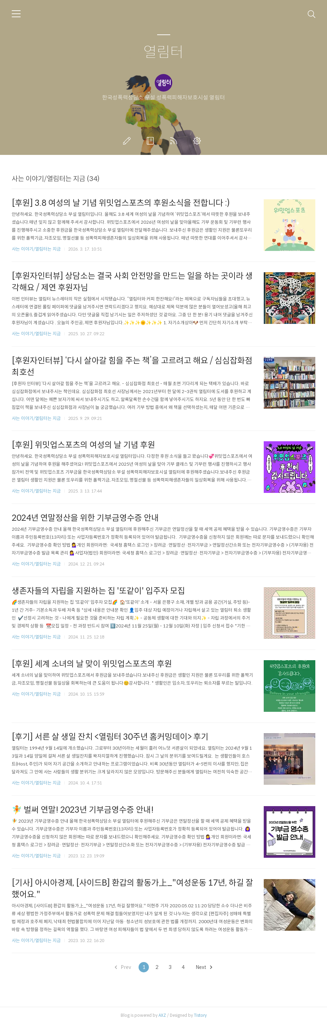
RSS (175, 141)
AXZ (162, 1015)
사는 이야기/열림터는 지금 (36, 249)
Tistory (200, 1015)
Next (204, 967)
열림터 (163, 52)
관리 (198, 141)
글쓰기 (128, 141)
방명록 (151, 141)
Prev (123, 967)
